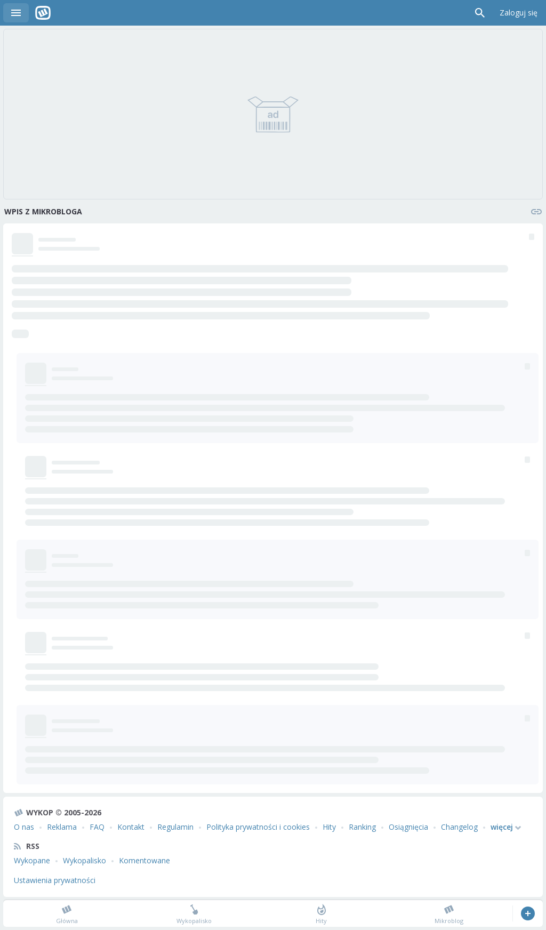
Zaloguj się (518, 12)
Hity (329, 827)
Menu (16, 12)
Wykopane (32, 860)
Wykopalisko (84, 860)
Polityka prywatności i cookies (258, 827)
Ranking (362, 827)
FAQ (97, 827)
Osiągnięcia (408, 827)
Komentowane (144, 860)
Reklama (62, 827)
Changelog (459, 827)
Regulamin (175, 827)
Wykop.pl (43, 13)
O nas (24, 827)
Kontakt (130, 827)
